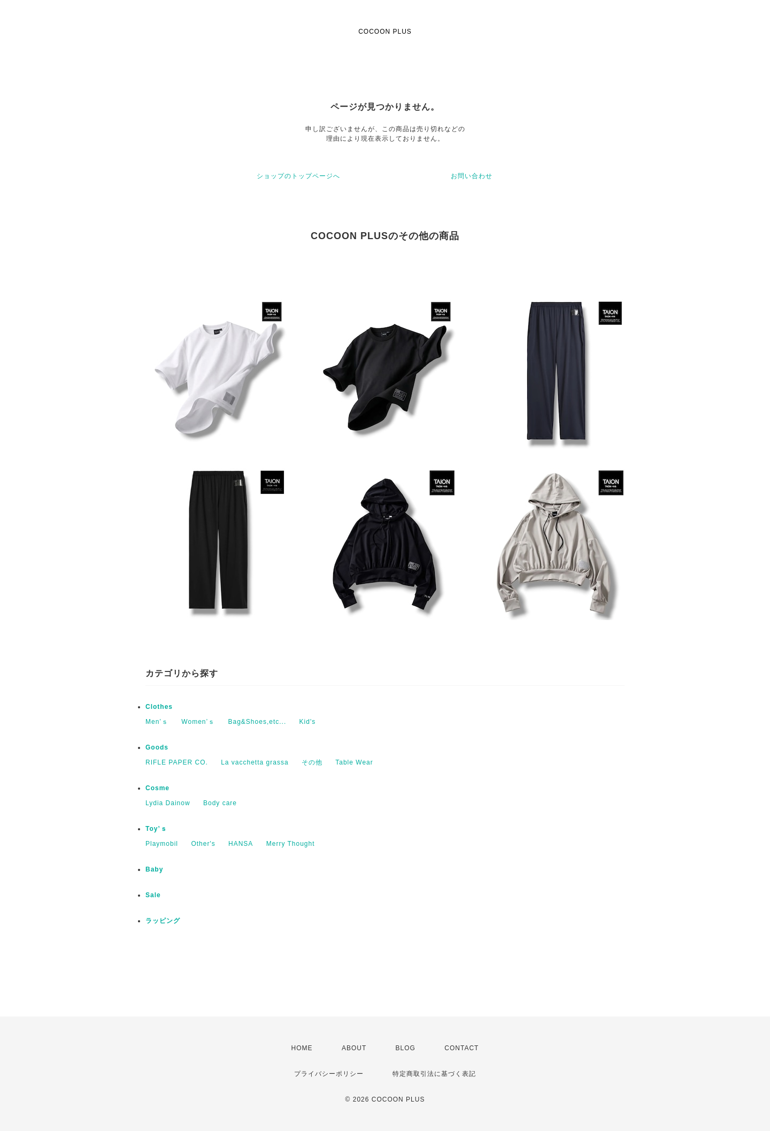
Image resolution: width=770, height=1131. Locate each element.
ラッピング (162, 920)
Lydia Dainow (167, 803)
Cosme (157, 788)
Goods (156, 747)
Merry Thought (290, 843)
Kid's (307, 721)
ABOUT (354, 1048)
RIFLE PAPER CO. (176, 762)
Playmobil (161, 843)
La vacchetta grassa (254, 762)
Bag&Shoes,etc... (257, 721)
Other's (203, 843)
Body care (220, 803)
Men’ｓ (156, 721)
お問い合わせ (471, 176)
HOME (302, 1048)
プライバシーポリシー (329, 1073)
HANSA (240, 843)
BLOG (405, 1048)
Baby (154, 869)
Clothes (159, 706)
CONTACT (461, 1048)
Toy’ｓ (156, 828)
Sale (153, 895)
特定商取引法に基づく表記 (434, 1073)
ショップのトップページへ (298, 176)
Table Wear (354, 762)
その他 (312, 762)
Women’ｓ (198, 721)
